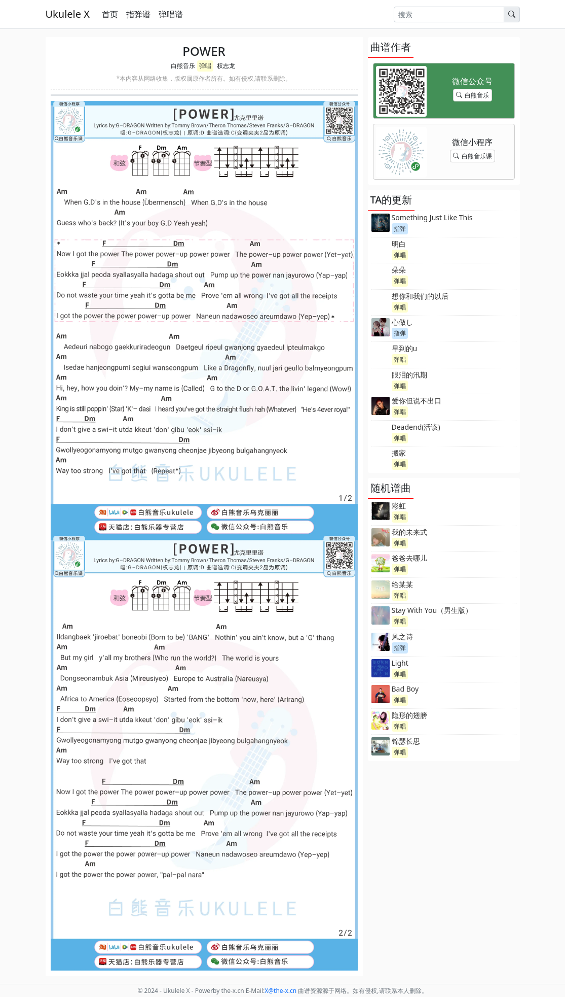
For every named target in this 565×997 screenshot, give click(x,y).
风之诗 (402, 636)
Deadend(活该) (416, 427)
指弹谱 (138, 14)
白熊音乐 (183, 65)
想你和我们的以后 (420, 296)
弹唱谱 (171, 14)
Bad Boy (405, 689)
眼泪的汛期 (409, 375)
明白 (399, 244)
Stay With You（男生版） (432, 610)
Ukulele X (68, 14)
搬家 (399, 453)
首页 (110, 14)
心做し (402, 322)
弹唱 (205, 65)
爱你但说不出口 (416, 400)
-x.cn (280, 990)
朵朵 (399, 269)
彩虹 (399, 505)
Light (400, 663)
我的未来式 (409, 532)
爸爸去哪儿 (409, 558)
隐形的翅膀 (409, 715)
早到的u (405, 348)
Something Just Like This (432, 217)
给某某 (402, 584)
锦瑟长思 (406, 741)
